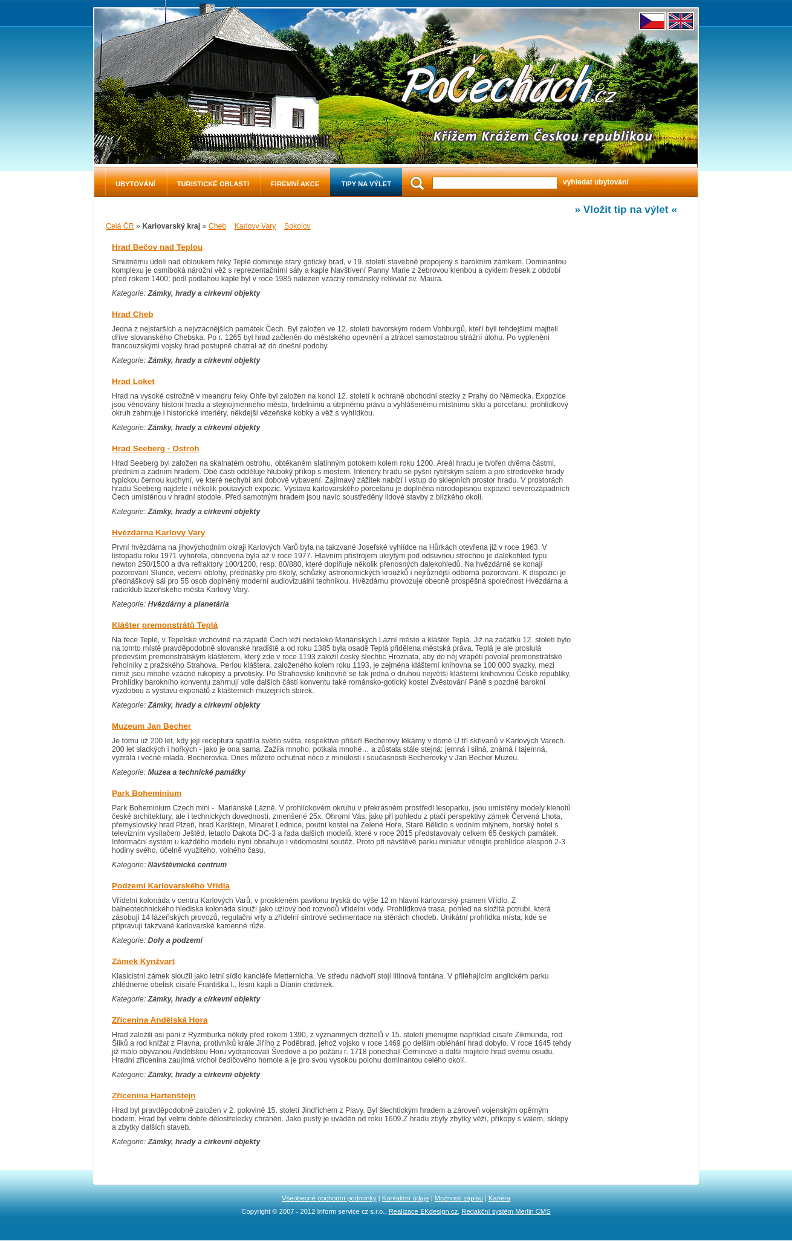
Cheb (217, 226)
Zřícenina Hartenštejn (154, 1095)
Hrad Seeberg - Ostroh (156, 448)
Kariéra (499, 1198)
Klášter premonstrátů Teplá (165, 625)
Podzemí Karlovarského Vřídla (171, 885)
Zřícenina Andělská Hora (159, 1019)
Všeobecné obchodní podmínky (329, 1198)
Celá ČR (120, 226)
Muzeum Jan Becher (151, 726)
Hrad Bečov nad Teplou (157, 247)
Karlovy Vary (255, 226)
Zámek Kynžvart (143, 961)
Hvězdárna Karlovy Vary (158, 532)
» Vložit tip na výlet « (625, 209)
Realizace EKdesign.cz (423, 1211)
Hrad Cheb (133, 314)
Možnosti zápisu (459, 1198)
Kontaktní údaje (405, 1198)
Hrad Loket (133, 381)
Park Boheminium (146, 793)
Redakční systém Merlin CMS (505, 1211)
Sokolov (297, 226)
